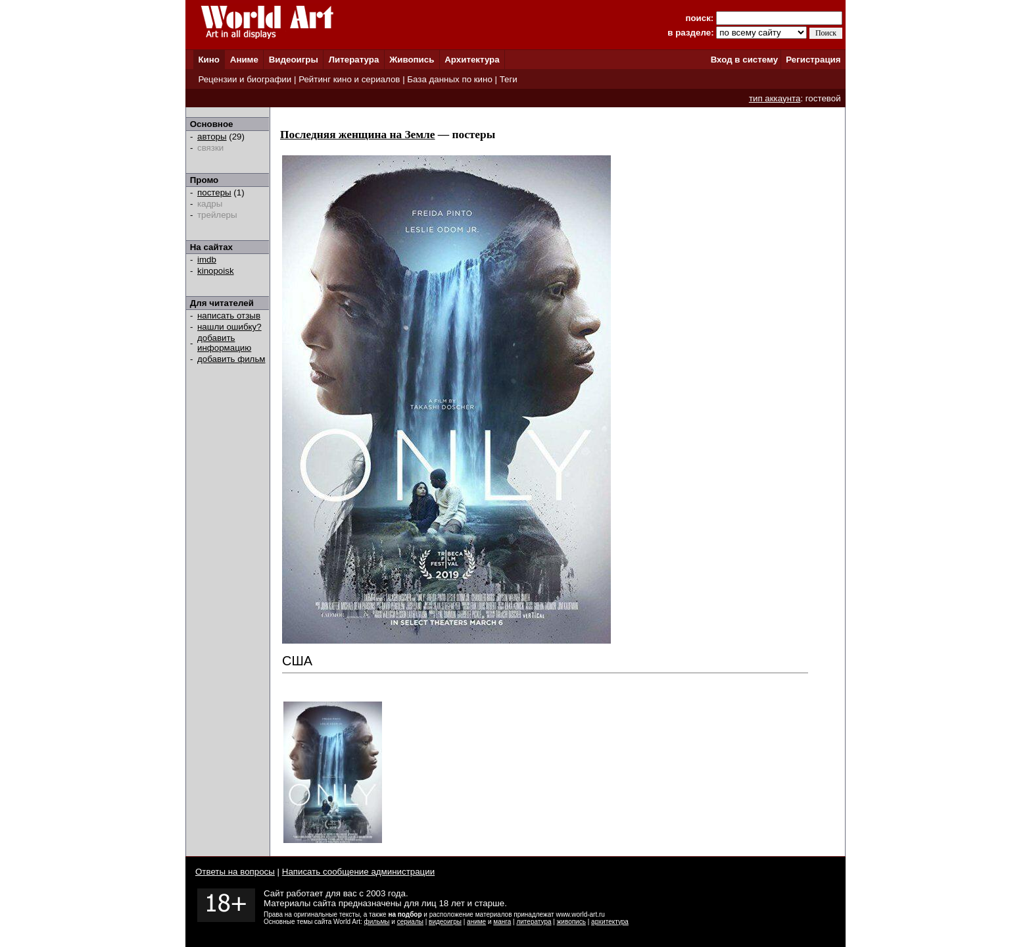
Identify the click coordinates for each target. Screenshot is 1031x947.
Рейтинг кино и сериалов (349, 79)
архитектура (610, 921)
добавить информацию (224, 343)
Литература (354, 59)
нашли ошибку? (229, 327)
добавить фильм (231, 359)
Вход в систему (744, 59)
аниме (476, 921)
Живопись (411, 59)
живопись (571, 921)
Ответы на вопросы (235, 872)
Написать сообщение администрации (358, 872)
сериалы (410, 921)
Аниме (244, 59)
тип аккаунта (775, 98)
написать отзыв (228, 315)
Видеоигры (293, 59)
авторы (212, 136)
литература (533, 921)
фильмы (377, 921)
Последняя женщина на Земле (357, 134)
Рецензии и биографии (244, 79)
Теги (508, 79)
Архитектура (471, 59)
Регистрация (813, 59)
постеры (214, 192)
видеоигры (445, 921)
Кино (209, 59)
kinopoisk (215, 271)
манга (502, 921)
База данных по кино (449, 79)
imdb (206, 260)
